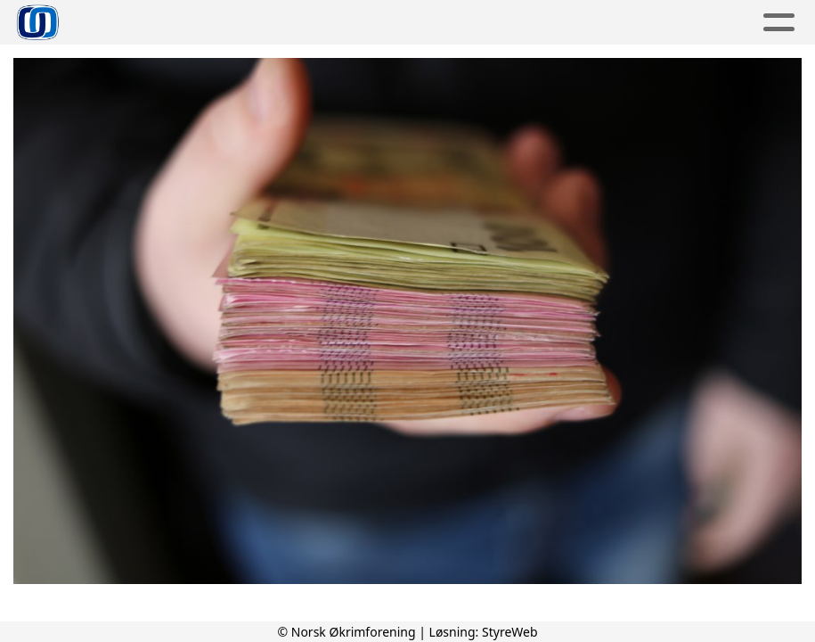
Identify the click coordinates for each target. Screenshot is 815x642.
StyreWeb (510, 631)
